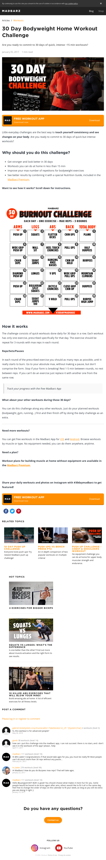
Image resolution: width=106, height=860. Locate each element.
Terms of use (52, 855)
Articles (6, 20)
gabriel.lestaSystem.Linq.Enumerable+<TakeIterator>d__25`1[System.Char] (46, 728)
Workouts (18, 20)
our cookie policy (71, 3)
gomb (15, 740)
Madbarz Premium (18, 179)
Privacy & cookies (64, 855)
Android (74, 439)
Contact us (53, 820)
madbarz (16, 754)
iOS (62, 439)
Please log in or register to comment (21, 718)
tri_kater (16, 767)
